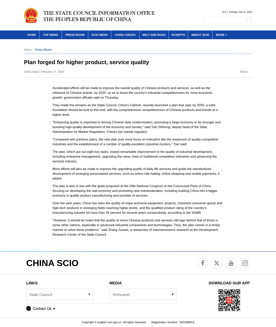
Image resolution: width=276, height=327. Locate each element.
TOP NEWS (50, 34)
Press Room (43, 49)
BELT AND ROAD (154, 34)
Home (28, 49)
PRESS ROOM (75, 34)
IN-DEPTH (178, 34)
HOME (31, 34)
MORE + (221, 34)
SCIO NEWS (99, 34)
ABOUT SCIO (200, 34)
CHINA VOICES (125, 34)
